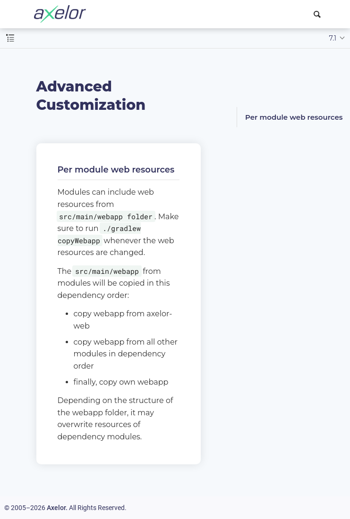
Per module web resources (294, 117)
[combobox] (318, 14)
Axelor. (57, 507)
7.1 (333, 38)
